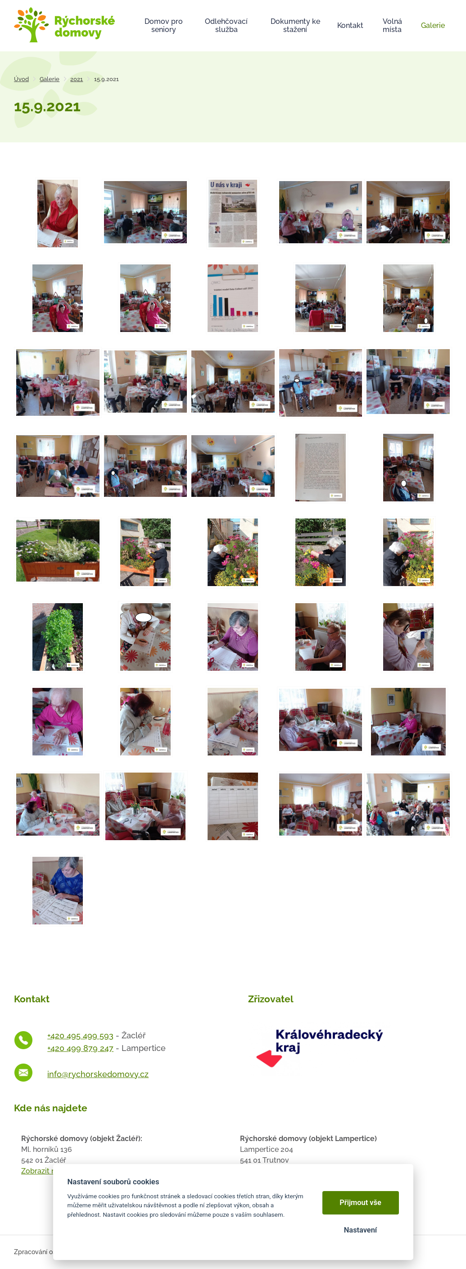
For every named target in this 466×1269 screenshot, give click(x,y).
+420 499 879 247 (80, 1048)
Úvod (21, 79)
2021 (76, 79)
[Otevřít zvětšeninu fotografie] (58, 213)
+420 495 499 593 (80, 1035)
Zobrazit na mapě (51, 1171)
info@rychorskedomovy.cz (98, 1074)
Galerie (49, 79)
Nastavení (360, 1230)
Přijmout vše (360, 1202)
